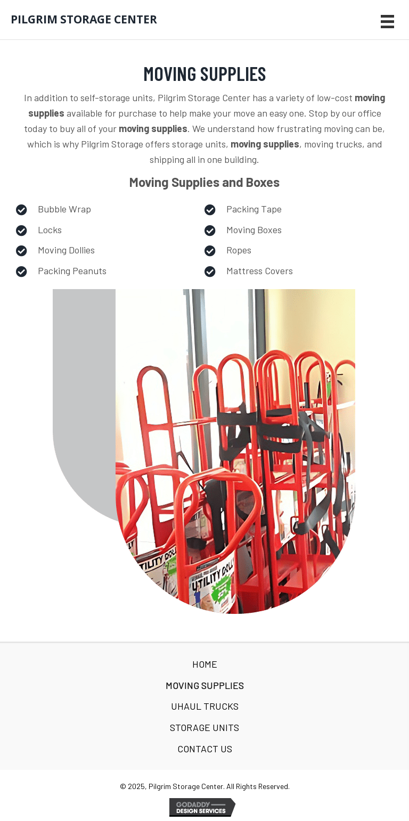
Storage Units (204, 727)
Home (204, 664)
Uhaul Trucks (205, 706)
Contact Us (204, 748)
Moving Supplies (205, 685)
